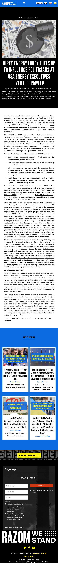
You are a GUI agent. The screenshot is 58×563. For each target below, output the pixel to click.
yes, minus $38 (34, 173)
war (8, 216)
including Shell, (45, 234)
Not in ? (7, 501)
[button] (24, 3)
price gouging (33, 212)
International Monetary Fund (42, 148)
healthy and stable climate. (38, 236)
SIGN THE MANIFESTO (29, 455)
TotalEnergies (48, 249)
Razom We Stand (20, 527)
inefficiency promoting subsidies (20, 180)
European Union (19, 148)
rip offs (47, 212)
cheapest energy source (17, 159)
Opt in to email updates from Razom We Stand (41, 491)
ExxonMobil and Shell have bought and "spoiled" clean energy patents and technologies (29, 259)
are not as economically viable (33, 178)
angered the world (11, 212)
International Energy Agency (18, 151)
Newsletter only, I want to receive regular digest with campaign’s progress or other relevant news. (15, 517)
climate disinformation (32, 218)
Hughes (38, 249)
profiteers (15, 216)
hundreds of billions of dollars (16, 227)
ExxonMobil (9, 251)
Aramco (24, 249)
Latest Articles (29, 337)
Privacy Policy (29, 556)
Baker (31, 249)
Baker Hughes (28, 216)
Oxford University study (44, 195)
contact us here (38, 553)
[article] (15, 370)
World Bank (40, 151)
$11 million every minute (25, 183)
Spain (6, 148)
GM (8, 258)
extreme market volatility (18, 170)
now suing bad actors (29, 234)
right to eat (11, 236)
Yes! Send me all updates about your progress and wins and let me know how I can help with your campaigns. (15, 508)
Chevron (21, 251)
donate (39, 3)
